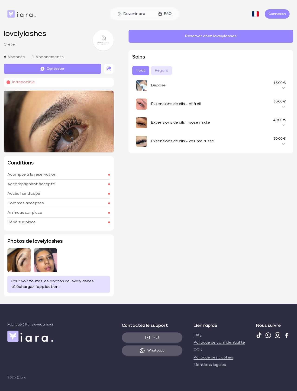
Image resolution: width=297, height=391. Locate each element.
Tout (140, 70)
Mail (152, 337)
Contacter (52, 68)
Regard (161, 70)
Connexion (277, 14)
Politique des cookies (213, 357)
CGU (198, 350)
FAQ (165, 14)
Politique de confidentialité (219, 343)
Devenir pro (131, 14)
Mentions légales (210, 365)
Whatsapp (152, 350)
